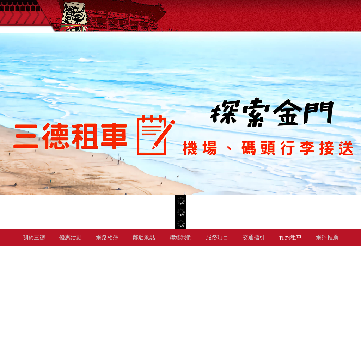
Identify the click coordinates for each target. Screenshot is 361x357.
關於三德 (34, 237)
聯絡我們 (180, 237)
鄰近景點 (144, 237)
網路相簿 (107, 237)
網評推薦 (327, 237)
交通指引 (254, 237)
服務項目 (217, 237)
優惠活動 (70, 237)
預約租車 (290, 237)
